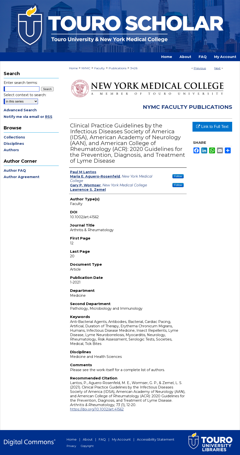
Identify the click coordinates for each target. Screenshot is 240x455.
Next (217, 68)
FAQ (102, 439)
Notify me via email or (28, 116)
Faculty (99, 68)
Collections (14, 137)
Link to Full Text (212, 127)
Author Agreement (21, 177)
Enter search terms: (20, 82)
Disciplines (14, 143)
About (88, 439)
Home (73, 68)
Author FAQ (15, 170)
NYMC (86, 68)
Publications (117, 68)
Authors (11, 150)
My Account (121, 439)
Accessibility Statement (155, 439)
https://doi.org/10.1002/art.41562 (97, 409)
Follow (178, 176)
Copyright (87, 446)
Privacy (71, 446)
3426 (133, 68)
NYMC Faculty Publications (187, 107)
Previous (200, 68)
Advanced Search (20, 110)
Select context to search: (25, 95)
